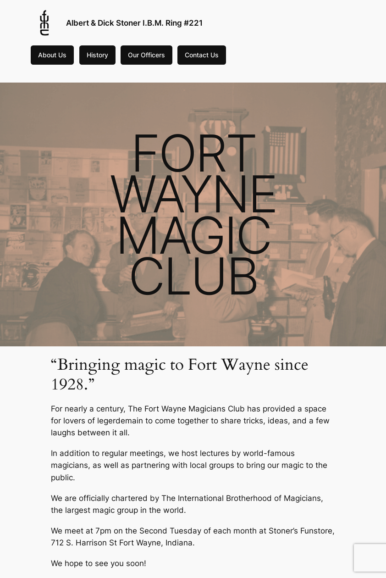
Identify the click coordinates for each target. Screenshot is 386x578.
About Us (52, 55)
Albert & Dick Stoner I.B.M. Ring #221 (134, 23)
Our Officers (146, 55)
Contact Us (202, 55)
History (97, 55)
